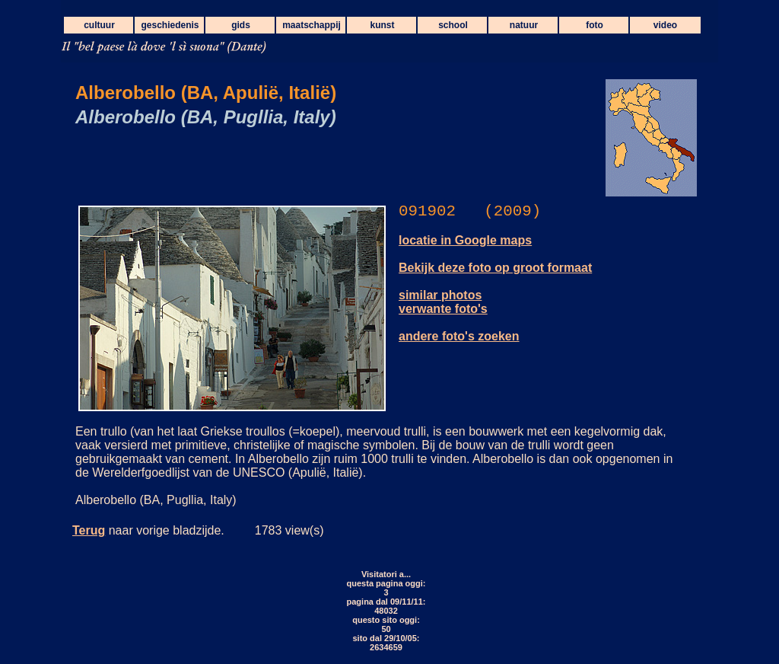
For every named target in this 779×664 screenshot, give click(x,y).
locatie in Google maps (465, 240)
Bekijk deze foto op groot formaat (495, 267)
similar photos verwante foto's (443, 302)
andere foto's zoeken (459, 336)
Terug (88, 530)
